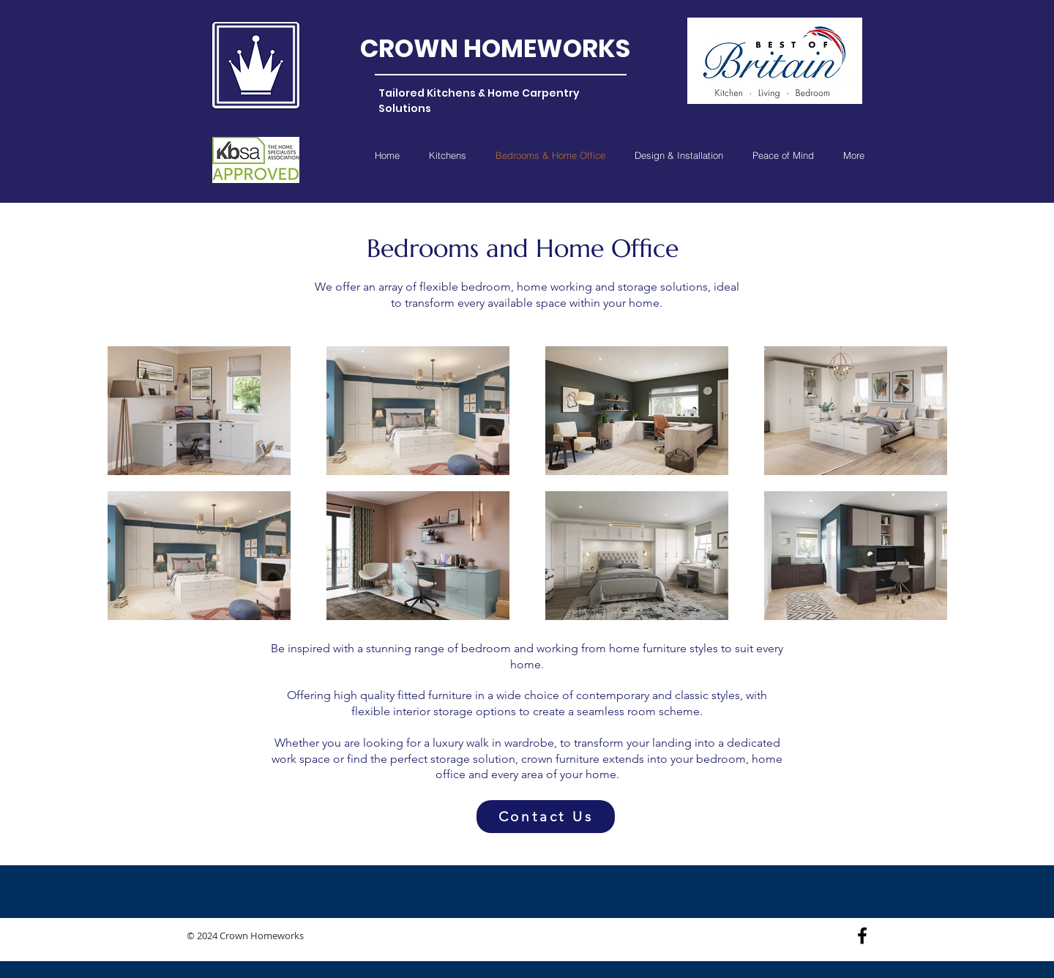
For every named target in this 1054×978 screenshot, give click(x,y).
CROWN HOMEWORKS (495, 48)
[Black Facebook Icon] (862, 936)
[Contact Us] (545, 816)
